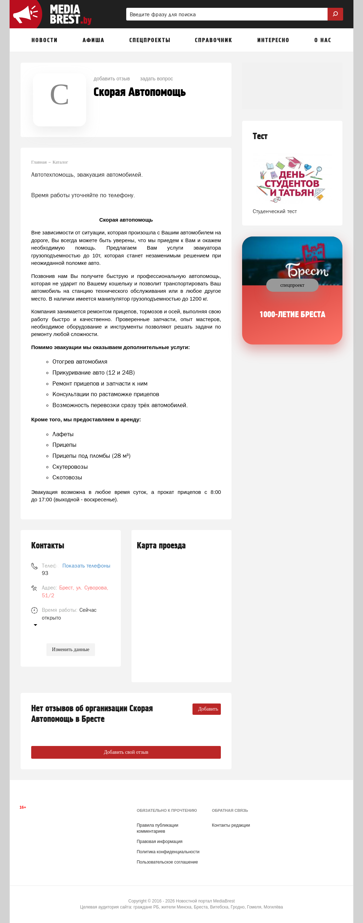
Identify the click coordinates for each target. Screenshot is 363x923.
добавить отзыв (112, 78)
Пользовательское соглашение (167, 862)
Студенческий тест (275, 211)
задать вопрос (156, 78)
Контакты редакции (231, 825)
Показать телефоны (86, 566)
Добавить (208, 709)
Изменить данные (70, 649)
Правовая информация (160, 841)
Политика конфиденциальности (168, 851)
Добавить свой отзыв (126, 752)
